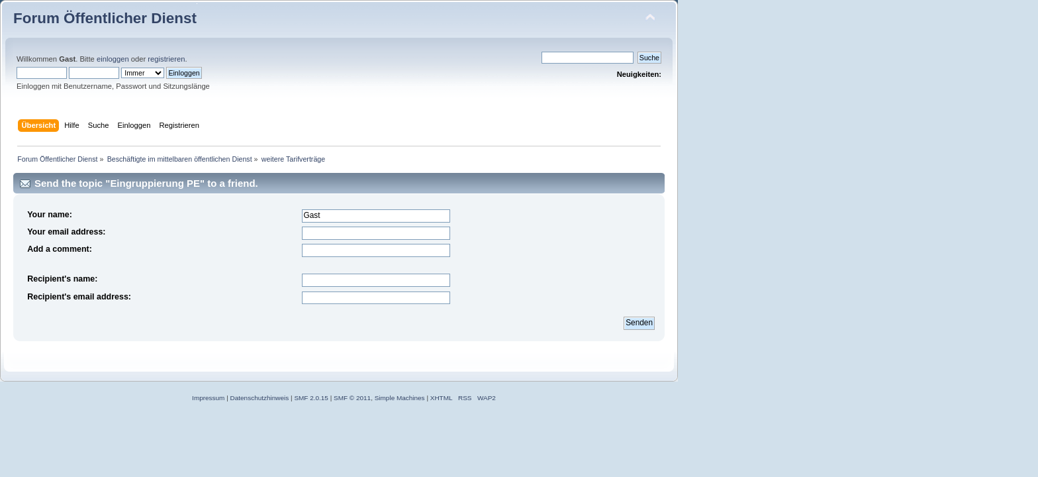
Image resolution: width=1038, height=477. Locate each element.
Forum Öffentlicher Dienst (105, 18)
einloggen (113, 59)
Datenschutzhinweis (259, 397)
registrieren (166, 59)
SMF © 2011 (352, 397)
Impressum (208, 397)
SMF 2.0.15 (311, 397)
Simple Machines (400, 397)
